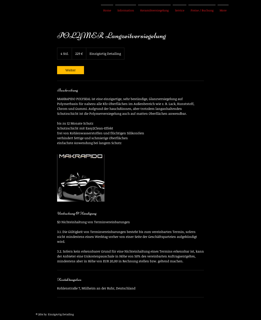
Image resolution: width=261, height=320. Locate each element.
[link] (70, 70)
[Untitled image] (80, 178)
